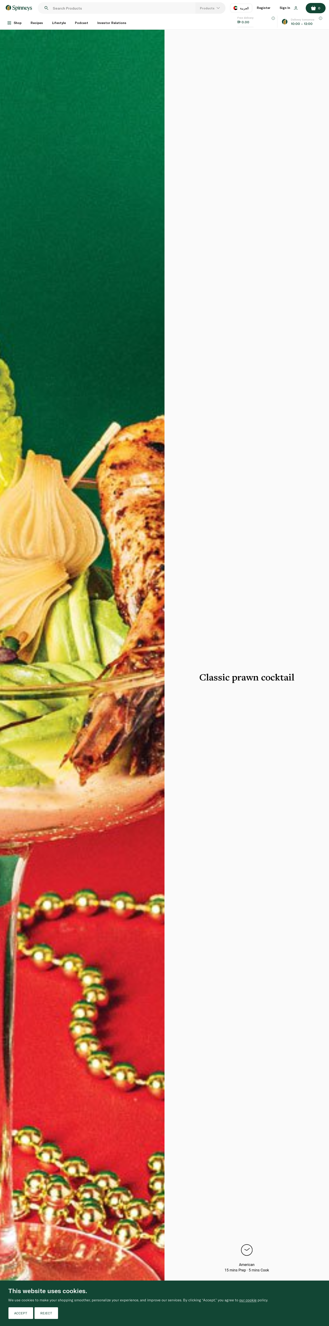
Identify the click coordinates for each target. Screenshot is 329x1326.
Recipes (37, 23)
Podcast (81, 23)
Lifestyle (59, 23)
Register (264, 8)
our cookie (248, 1300)
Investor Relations (111, 23)
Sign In (289, 8)
